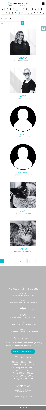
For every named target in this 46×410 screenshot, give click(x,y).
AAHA (23, 293)
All (3, 9)
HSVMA (23, 329)
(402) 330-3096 (26, 397)
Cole (23, 134)
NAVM (23, 315)
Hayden (23, 96)
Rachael (23, 172)
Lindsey (23, 58)
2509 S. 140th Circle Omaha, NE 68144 (23, 390)
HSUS (23, 322)
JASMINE (23, 249)
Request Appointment (23, 352)
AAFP (23, 300)
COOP (23, 211)
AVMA (23, 308)
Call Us (23, 408)
